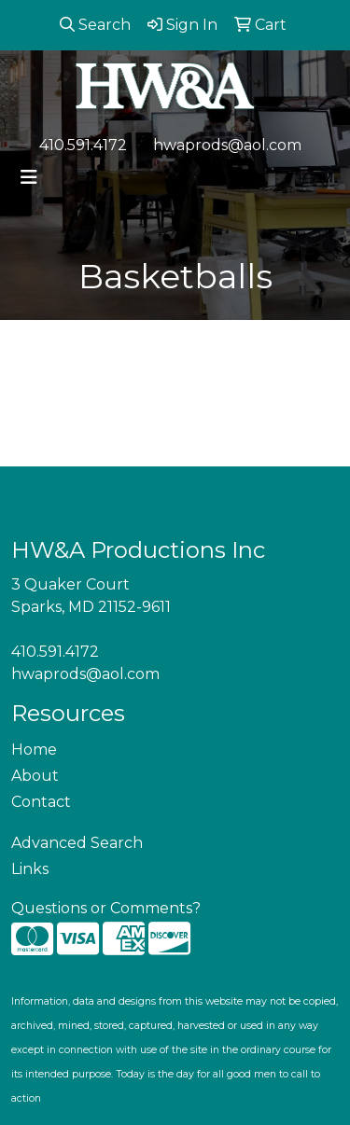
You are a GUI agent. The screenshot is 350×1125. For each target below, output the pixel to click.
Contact (41, 802)
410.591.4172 (83, 145)
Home (34, 749)
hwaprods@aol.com (227, 145)
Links (30, 869)
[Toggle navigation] (29, 177)
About (35, 776)
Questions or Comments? (106, 908)
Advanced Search (77, 843)
